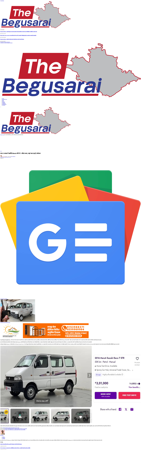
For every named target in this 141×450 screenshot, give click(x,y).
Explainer (3, 102)
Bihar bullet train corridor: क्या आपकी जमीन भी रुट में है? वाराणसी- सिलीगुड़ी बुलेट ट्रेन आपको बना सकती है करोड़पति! (18, 35)
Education (3, 105)
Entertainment (4, 104)
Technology (4, 103)
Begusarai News (4, 99)
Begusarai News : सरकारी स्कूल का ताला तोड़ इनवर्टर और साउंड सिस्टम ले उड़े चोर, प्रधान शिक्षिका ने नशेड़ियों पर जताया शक (18, 31)
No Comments (13, 156)
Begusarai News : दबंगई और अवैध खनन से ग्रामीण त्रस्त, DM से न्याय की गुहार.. (12, 39)
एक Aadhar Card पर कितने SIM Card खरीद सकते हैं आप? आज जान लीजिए (14, 429)
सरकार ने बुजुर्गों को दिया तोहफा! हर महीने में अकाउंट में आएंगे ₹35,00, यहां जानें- (16, 428)
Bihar (3, 100)
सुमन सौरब (4, 156)
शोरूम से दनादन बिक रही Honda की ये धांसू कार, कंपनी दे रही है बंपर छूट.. (11, 444)
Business (3, 101)
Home (3, 98)
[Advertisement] (70, 143)
